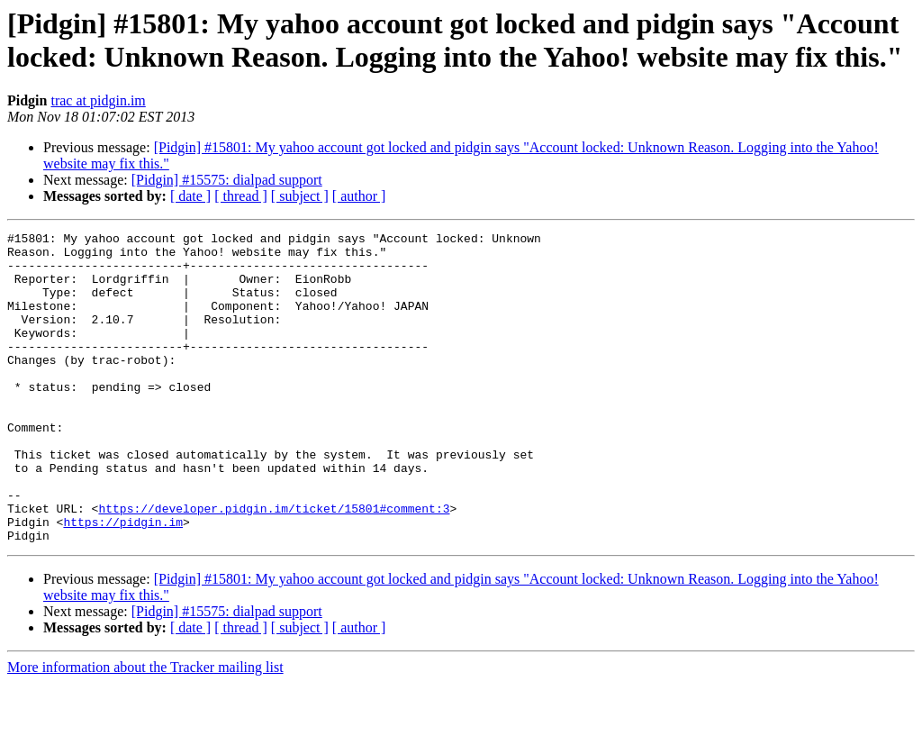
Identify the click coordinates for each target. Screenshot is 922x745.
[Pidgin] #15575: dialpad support (226, 179)
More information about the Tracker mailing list (145, 729)
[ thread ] (240, 196)
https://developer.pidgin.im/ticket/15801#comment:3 (273, 565)
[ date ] (190, 196)
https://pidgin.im (123, 581)
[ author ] (359, 196)
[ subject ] (300, 196)
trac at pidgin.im (97, 100)
